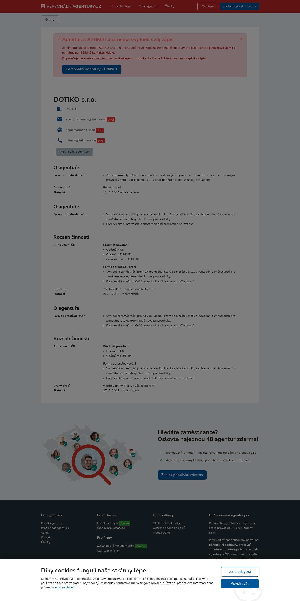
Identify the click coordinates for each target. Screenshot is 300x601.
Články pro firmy (108, 551)
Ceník (45, 533)
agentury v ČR (219, 554)
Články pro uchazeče (111, 528)
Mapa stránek (162, 533)
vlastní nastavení (63, 587)
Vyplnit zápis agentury (74, 152)
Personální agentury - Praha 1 (91, 69)
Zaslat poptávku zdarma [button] (239, 6)
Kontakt (46, 537)
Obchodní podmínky (166, 523)
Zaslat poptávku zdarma (182, 474)
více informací (196, 583)
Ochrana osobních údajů (169, 528)
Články (169, 6)
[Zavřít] (241, 39)
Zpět (50, 20)
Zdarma (124, 523)
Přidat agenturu (148, 6)
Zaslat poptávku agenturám (116, 546)
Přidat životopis (121, 6)
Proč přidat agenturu (55, 528)
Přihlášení (208, 6)
